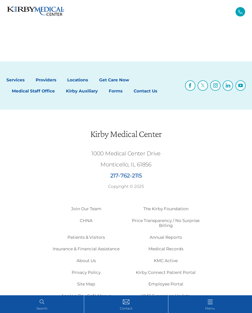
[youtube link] (241, 85)
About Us (86, 260)
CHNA (86, 220)
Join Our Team (86, 208)
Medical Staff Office (33, 91)
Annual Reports (166, 237)
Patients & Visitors (86, 237)
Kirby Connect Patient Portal (166, 272)
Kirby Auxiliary (82, 91)
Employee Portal (165, 284)
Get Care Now (114, 79)
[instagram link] (215, 85)
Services (15, 79)
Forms (116, 91)
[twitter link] (203, 85)
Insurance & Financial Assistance (86, 248)
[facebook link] (190, 85)
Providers (46, 79)
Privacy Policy (86, 272)
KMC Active (166, 260)
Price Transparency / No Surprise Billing (166, 223)
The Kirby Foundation (166, 208)
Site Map (86, 284)
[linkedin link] (228, 85)
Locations (77, 79)
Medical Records (165, 248)
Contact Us (145, 91)
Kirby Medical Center (126, 134)
